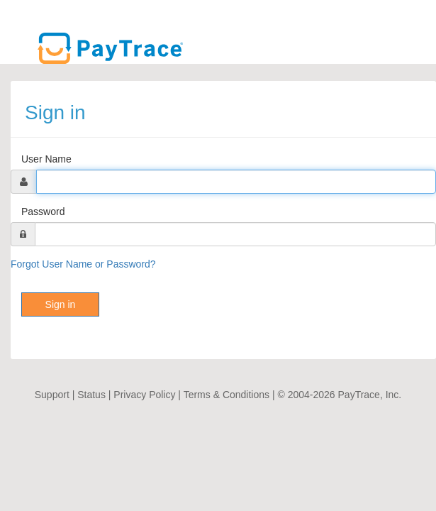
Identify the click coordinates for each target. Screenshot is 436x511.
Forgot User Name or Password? (83, 264)
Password (43, 211)
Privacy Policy (144, 394)
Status (91, 394)
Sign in (60, 304)
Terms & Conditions (226, 394)
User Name (46, 159)
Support (52, 394)
